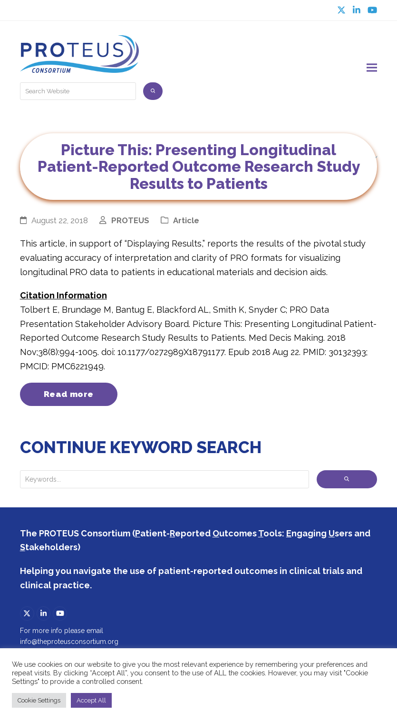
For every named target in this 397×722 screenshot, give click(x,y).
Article (186, 220)
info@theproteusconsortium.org (69, 642)
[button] (372, 68)
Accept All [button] (91, 700)
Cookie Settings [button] (39, 700)
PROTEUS (130, 220)
